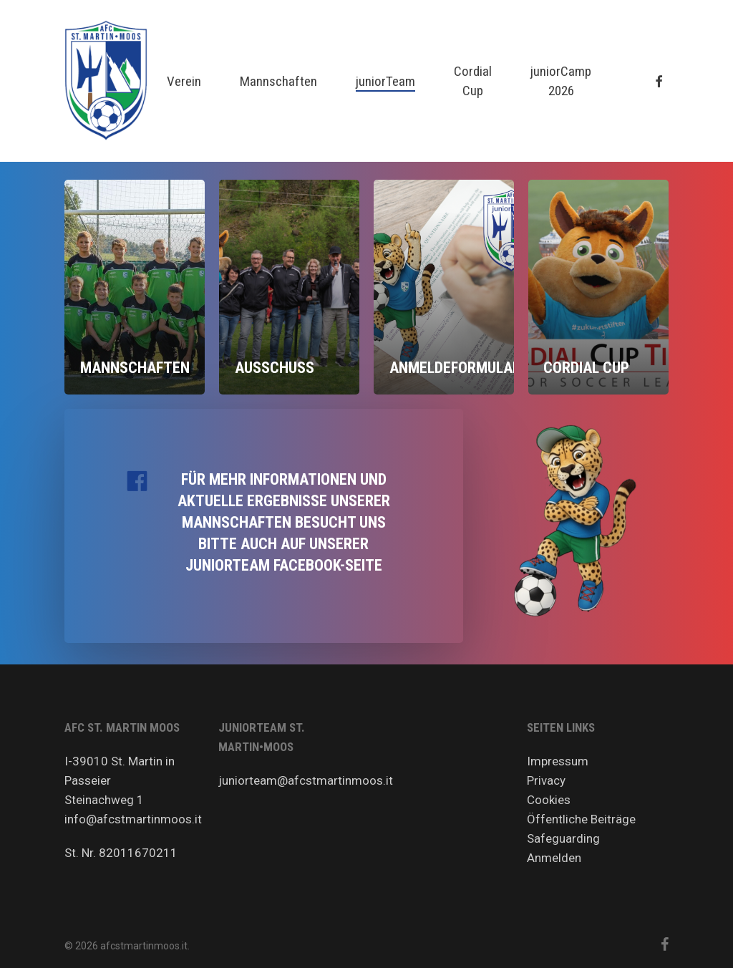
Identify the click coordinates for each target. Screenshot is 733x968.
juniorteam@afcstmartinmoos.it (305, 780)
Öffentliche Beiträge (581, 819)
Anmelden (554, 858)
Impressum (557, 761)
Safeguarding (563, 838)
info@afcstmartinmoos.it (133, 819)
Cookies (549, 800)
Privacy (546, 780)
